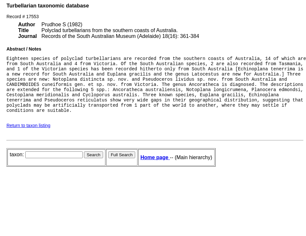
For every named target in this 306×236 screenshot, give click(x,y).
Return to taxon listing (28, 137)
